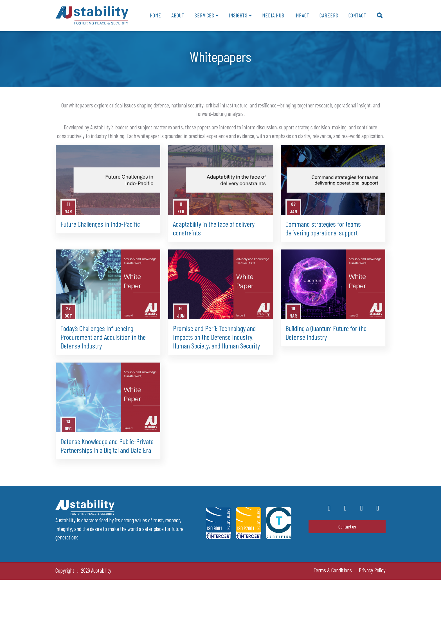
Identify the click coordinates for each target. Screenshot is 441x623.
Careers (329, 15)
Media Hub (273, 15)
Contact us (347, 526)
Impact (301, 15)
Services (204, 15)
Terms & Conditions (333, 570)
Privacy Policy (372, 570)
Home (155, 15)
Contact (357, 15)
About (177, 15)
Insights (238, 15)
